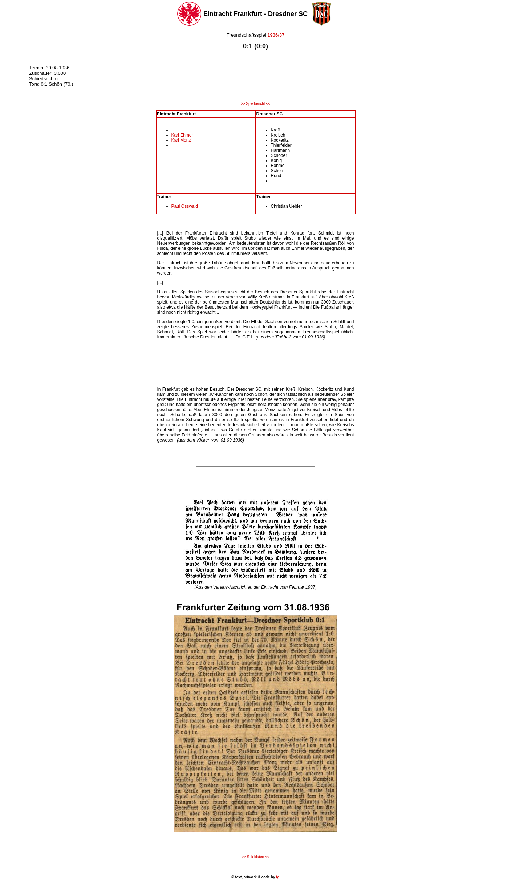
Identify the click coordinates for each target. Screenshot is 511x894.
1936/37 (275, 35)
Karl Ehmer (182, 135)
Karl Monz (181, 140)
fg (277, 877)
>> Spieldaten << (255, 857)
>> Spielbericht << (255, 104)
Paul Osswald (184, 206)
